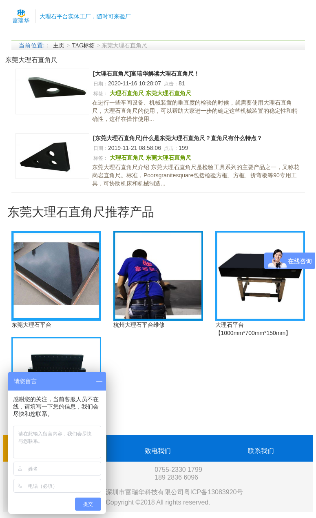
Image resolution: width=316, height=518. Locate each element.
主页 (58, 45)
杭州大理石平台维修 (139, 325)
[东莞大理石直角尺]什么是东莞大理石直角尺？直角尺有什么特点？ (177, 138)
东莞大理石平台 (31, 325)
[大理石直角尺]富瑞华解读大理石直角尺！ (146, 73)
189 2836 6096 (176, 477)
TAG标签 (83, 45)
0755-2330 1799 (178, 469)
